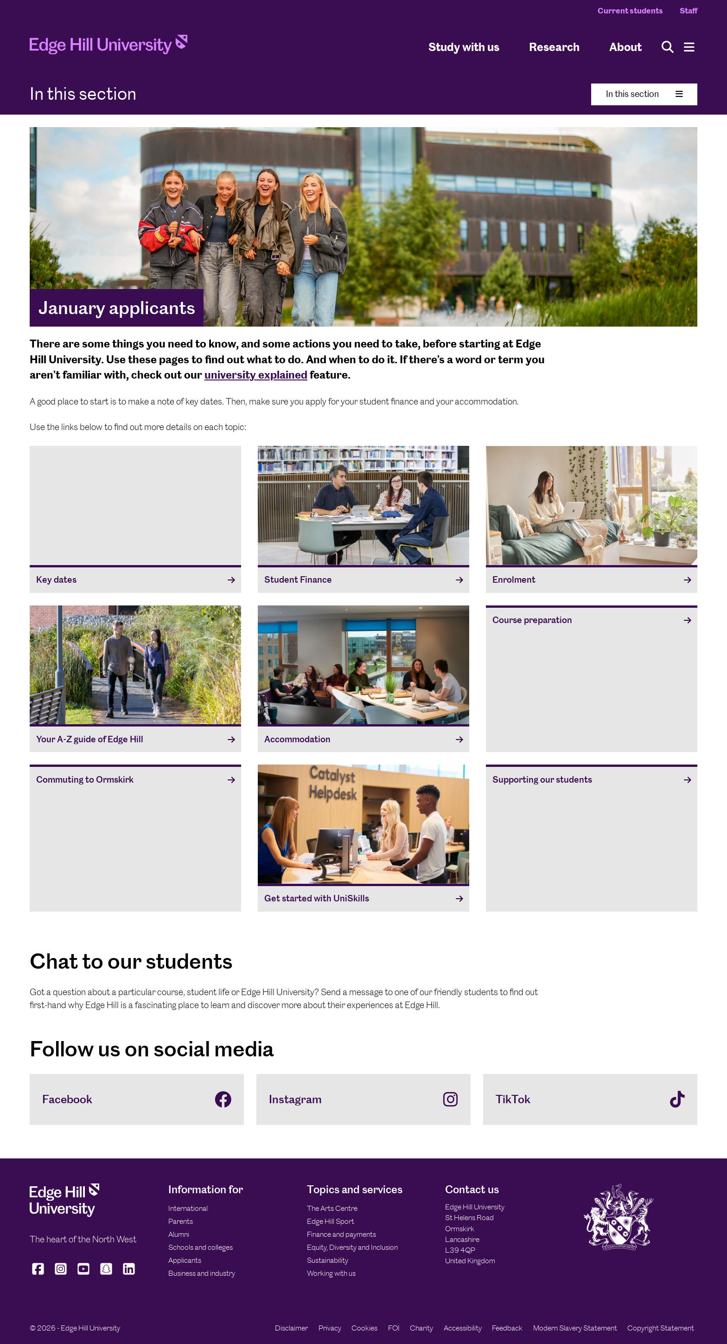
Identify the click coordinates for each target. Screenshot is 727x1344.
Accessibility (463, 1328)
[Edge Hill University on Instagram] (61, 1274)
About (625, 46)
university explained (255, 374)
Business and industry (201, 1273)
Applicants (184, 1260)
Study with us (463, 46)
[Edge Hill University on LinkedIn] (129, 1274)
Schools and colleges (200, 1247)
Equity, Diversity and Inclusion (352, 1247)
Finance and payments (341, 1234)
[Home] (108, 47)
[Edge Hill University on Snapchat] (106, 1274)
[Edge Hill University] (64, 1214)
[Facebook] (137, 1099)
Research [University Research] (554, 46)
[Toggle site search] (667, 47)
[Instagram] (363, 1099)
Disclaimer (291, 1328)
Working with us (331, 1273)
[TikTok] (590, 1099)
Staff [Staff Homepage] (688, 10)
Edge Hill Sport (330, 1221)
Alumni (178, 1234)
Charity (421, 1328)
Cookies (364, 1328)
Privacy (330, 1328)
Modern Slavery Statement (575, 1328)
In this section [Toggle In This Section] (644, 94)
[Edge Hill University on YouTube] (83, 1274)
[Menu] (689, 47)
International (188, 1208)
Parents (180, 1221)
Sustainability (327, 1260)
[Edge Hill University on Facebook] (39, 1274)
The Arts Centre (332, 1208)
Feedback (507, 1328)
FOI (394, 1328)
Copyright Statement (660, 1328)
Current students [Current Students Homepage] (630, 10)
